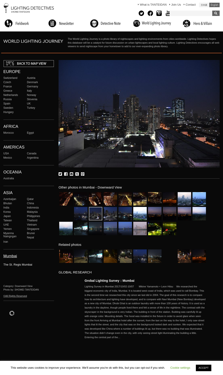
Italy (29, 90)
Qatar (30, 199)
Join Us (176, 4)
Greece (7, 90)
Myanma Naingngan (9, 235)
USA (6, 153)
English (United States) (214, 5)
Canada (31, 153)
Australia (8, 178)
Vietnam (32, 224)
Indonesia (33, 207)
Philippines (33, 216)
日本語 (204, 5)
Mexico (7, 157)
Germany (32, 86)
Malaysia (32, 211)
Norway (31, 95)
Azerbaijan (9, 199)
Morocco (8, 132)
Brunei (31, 233)
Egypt (30, 132)
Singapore (33, 229)
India (6, 207)
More (145, 311)
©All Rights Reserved (15, 296)
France (7, 86)
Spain (6, 103)
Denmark (32, 82)
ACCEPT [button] (204, 367)
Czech (7, 82)
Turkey (31, 107)
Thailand (32, 220)
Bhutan (7, 203)
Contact (191, 4)
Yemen (7, 229)
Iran (5, 241)
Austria (31, 78)
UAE (6, 224)
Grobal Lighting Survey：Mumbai (109, 280)
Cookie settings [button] (180, 367)
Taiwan (7, 220)
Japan (7, 216)
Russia (7, 99)
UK (29, 103)
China (30, 203)
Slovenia (32, 99)
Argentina (33, 157)
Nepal (30, 237)
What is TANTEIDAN (153, 4)
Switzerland (10, 78)
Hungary (8, 112)
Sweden (8, 107)
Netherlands (10, 95)
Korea (7, 211)
